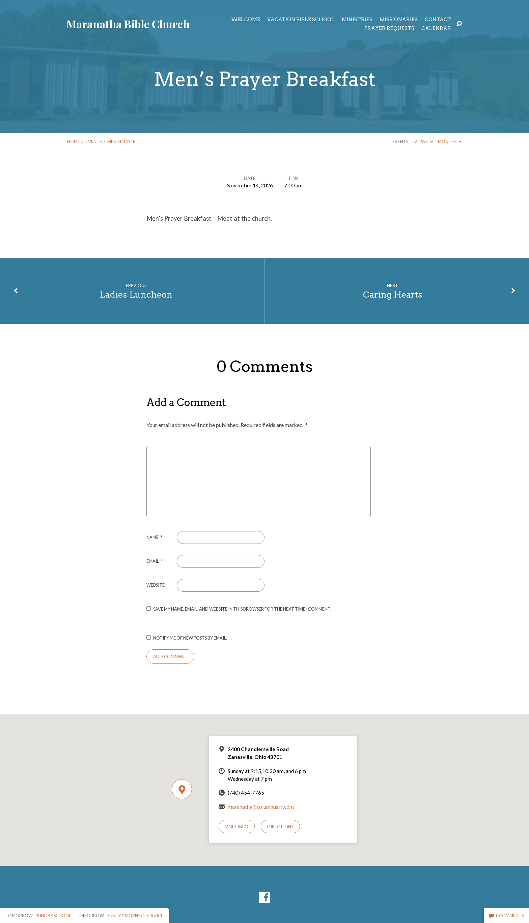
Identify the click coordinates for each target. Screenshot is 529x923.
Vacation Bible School (301, 19)
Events (94, 141)
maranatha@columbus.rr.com (261, 807)
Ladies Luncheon (136, 294)
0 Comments (506, 915)
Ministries (357, 19)
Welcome (245, 19)
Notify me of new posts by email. (190, 638)
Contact (438, 19)
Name (154, 537)
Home (73, 141)
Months (450, 141)
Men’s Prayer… (123, 141)
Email (154, 561)
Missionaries (399, 19)
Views (423, 141)
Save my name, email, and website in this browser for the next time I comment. (242, 609)
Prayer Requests (389, 28)
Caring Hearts (392, 294)
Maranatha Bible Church (128, 24)
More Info (236, 826)
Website (155, 585)
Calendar (436, 28)
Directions (280, 826)
